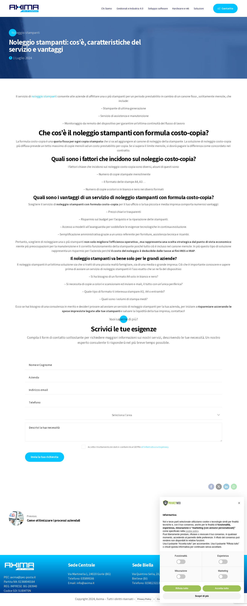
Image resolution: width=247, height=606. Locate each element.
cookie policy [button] (191, 531)
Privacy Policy (144, 599)
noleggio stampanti (44, 96)
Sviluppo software (158, 8)
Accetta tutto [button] (222, 588)
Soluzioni (199, 8)
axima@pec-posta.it (23, 577)
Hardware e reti (180, 8)
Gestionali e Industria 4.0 (130, 8)
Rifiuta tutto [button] (182, 588)
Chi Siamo (106, 8)
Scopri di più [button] (202, 596)
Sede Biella (142, 565)
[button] (239, 503)
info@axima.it (85, 583)
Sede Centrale (81, 565)
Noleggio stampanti (25, 32)
